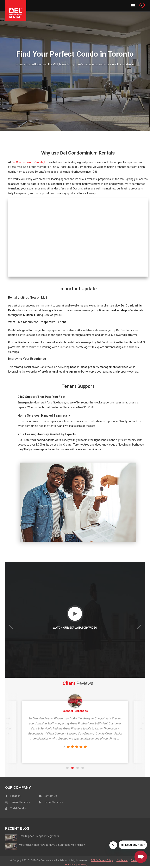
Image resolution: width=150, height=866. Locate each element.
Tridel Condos (16, 808)
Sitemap (135, 860)
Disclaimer (122, 860)
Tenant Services (17, 802)
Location (13, 796)
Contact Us (48, 796)
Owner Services (51, 802)
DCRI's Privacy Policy (102, 860)
